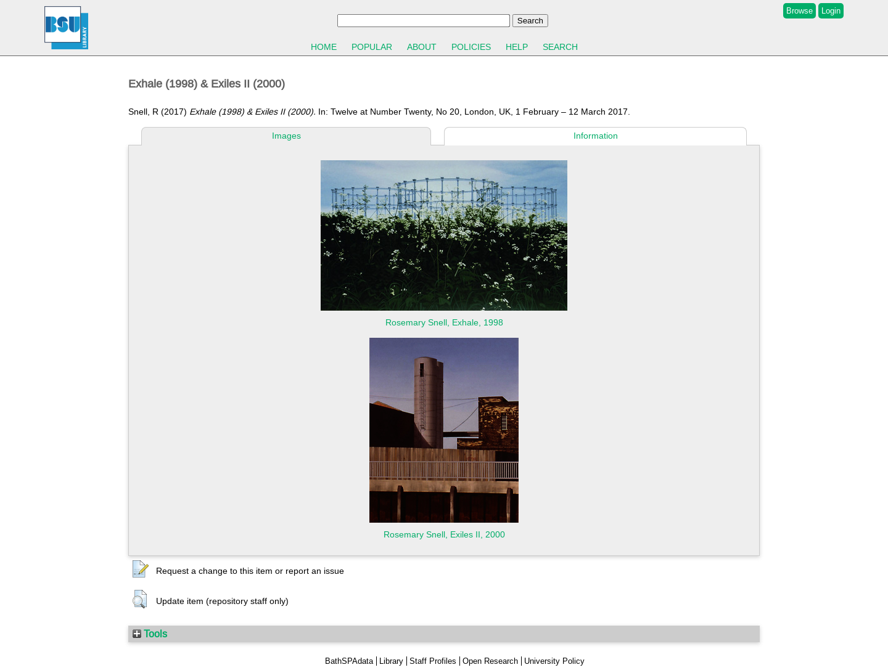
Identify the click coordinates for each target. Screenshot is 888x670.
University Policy (554, 661)
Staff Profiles (432, 661)
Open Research (490, 661)
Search (560, 47)
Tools (150, 633)
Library (391, 661)
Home (324, 47)
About (422, 47)
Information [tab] (596, 136)
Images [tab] (286, 136)
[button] (141, 569)
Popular (372, 47)
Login (831, 10)
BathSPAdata (349, 661)
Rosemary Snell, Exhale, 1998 (444, 322)
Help (517, 47)
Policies (471, 47)
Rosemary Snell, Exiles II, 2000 (444, 534)
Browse (799, 10)
